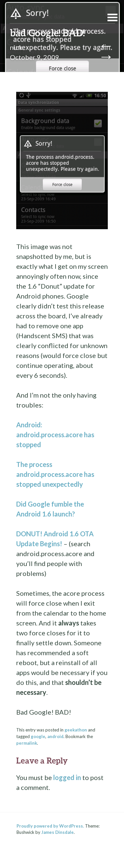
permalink (26, 743)
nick (16, 47)
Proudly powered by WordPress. (50, 826)
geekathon (75, 729)
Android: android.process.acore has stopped (55, 434)
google (38, 736)
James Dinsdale (57, 832)
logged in (67, 777)
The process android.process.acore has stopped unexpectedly (55, 474)
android (55, 736)
